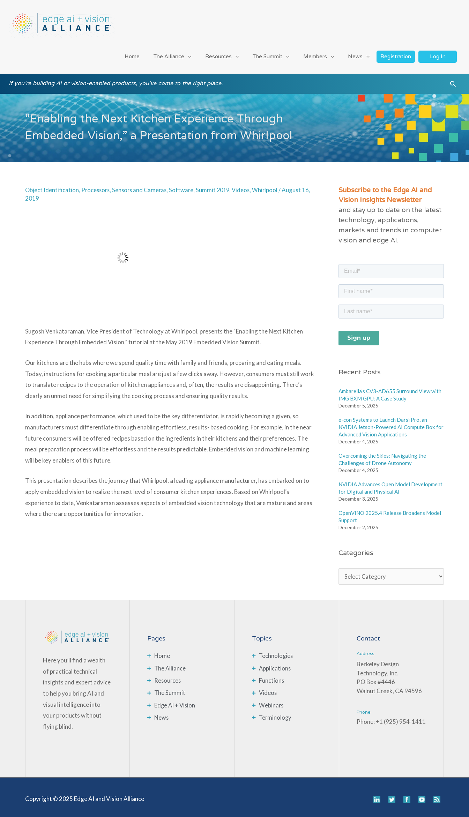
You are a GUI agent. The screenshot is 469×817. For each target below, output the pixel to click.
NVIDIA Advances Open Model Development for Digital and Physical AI (390, 483)
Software (185, 185)
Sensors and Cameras (142, 185)
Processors (97, 185)
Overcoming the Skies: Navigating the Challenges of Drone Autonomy (382, 455)
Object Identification (52, 185)
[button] (453, 82)
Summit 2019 (217, 185)
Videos (247, 185)
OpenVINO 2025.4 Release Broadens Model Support (389, 512)
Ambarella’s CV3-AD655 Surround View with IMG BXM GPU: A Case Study (389, 390)
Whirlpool (271, 185)
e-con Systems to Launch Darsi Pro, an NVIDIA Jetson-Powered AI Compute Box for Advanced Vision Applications (391, 422)
